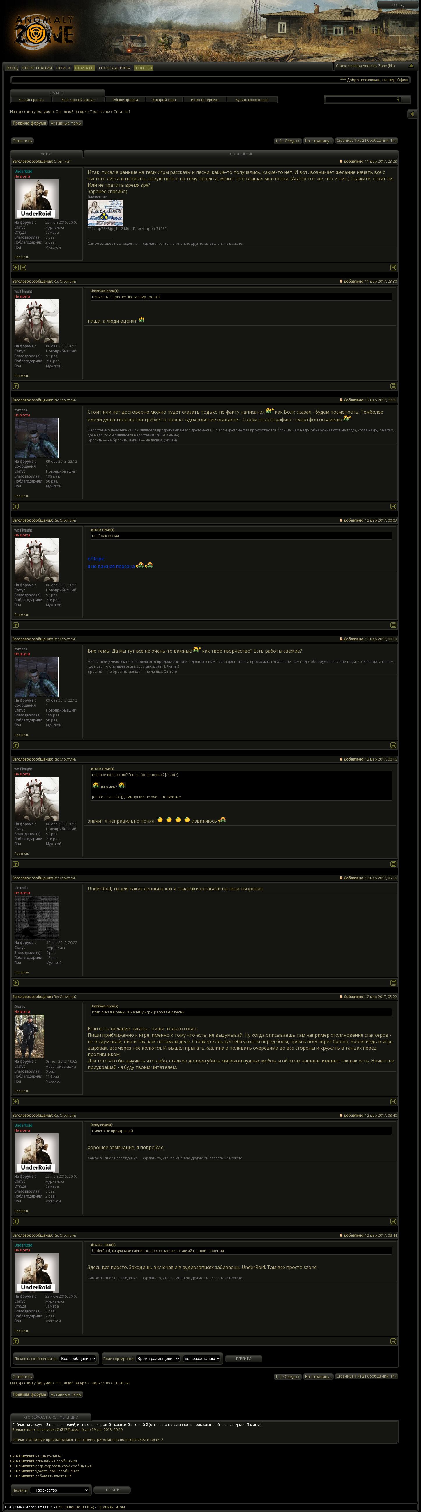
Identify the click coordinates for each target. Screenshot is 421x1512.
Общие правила (125, 99)
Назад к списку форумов (31, 111)
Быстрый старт (164, 99)
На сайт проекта (31, 99)
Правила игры (111, 1507)
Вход (398, 5)
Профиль (21, 257)
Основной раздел (71, 111)
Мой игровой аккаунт (78, 99)
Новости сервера (205, 99)
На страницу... (318, 141)
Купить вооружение (252, 99)
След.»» (292, 141)
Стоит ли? (122, 111)
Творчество (100, 111)
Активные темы (66, 123)
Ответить (22, 141)
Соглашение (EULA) (75, 1507)
